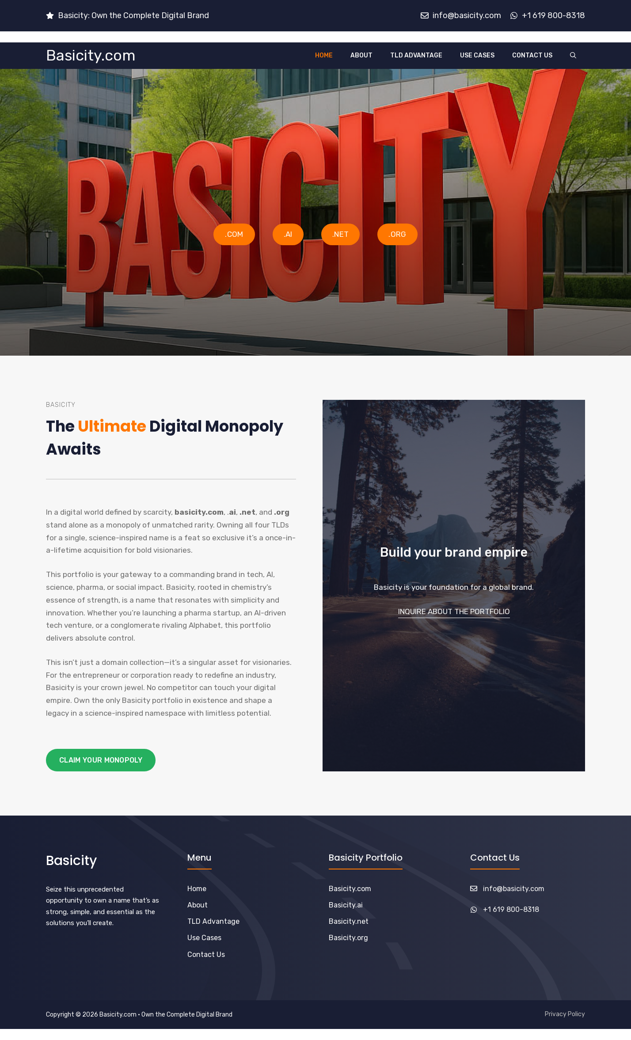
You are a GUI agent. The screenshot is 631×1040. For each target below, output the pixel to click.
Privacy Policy (565, 1014)
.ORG (397, 234)
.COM (234, 234)
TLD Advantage (416, 55)
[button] (573, 55)
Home (324, 55)
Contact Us (532, 55)
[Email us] (127, 16)
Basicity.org (348, 938)
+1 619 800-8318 (511, 909)
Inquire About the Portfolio (454, 611)
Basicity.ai (346, 905)
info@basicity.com (513, 888)
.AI (288, 234)
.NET (340, 234)
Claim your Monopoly (100, 760)
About (361, 55)
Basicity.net (349, 921)
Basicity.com (91, 55)
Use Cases (477, 55)
